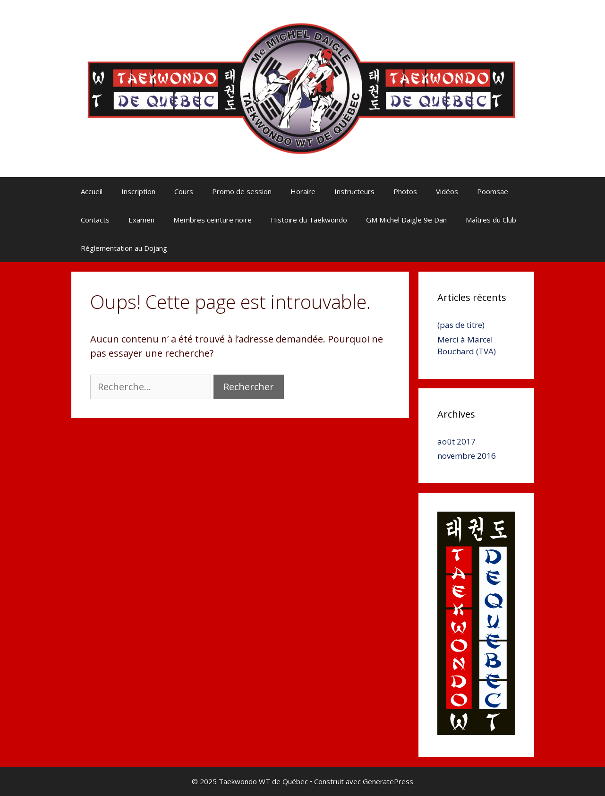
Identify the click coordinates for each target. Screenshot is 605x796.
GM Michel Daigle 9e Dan (406, 219)
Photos (405, 191)
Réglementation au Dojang (124, 248)
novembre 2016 (466, 455)
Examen (141, 219)
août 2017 (456, 441)
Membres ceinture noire (212, 219)
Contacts (95, 219)
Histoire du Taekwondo (309, 219)
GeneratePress (388, 781)
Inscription (138, 191)
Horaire (302, 191)
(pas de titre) (461, 324)
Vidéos (447, 191)
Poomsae (492, 191)
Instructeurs (354, 191)
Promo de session (242, 191)
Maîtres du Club (491, 219)
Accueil (91, 191)
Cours (183, 191)
